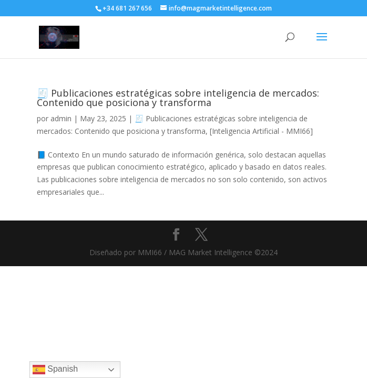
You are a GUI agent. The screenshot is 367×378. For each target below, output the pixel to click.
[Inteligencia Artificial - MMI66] (261, 131)
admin (61, 118)
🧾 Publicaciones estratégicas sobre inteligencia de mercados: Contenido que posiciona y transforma (178, 98)
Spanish (55, 369)
